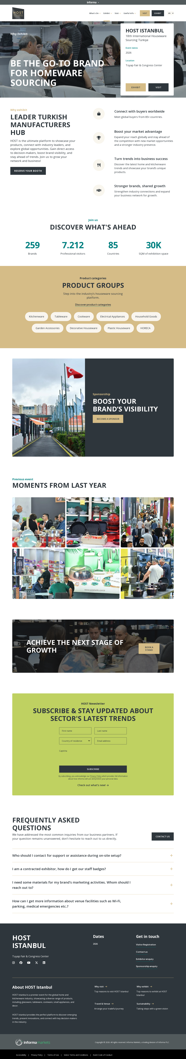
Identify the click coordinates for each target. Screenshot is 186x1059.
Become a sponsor (108, 418)
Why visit (99, 986)
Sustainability (143, 1003)
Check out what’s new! (93, 785)
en (169, 13)
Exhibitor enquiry (145, 959)
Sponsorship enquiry (146, 966)
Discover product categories (93, 304)
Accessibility (21, 1055)
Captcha (63, 750)
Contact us (163, 836)
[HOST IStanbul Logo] (18, 12)
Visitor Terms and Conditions (76, 1055)
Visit (117, 13)
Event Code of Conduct (102, 1055)
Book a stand (149, 648)
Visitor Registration (146, 944)
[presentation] (75, 757)
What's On (94, 13)
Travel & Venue (102, 1003)
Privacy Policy (95, 776)
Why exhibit (143, 986)
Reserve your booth (28, 170)
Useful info (129, 13)
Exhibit (106, 13)
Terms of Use (53, 1055)
